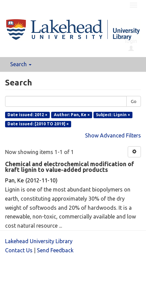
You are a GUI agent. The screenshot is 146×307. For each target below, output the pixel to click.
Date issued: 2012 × (27, 114)
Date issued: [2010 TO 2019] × (38, 124)
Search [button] (21, 64)
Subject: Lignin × (113, 114)
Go (134, 101)
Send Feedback (55, 250)
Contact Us (19, 250)
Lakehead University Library (38, 241)
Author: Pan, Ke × (72, 114)
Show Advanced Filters (113, 135)
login (131, 44)
